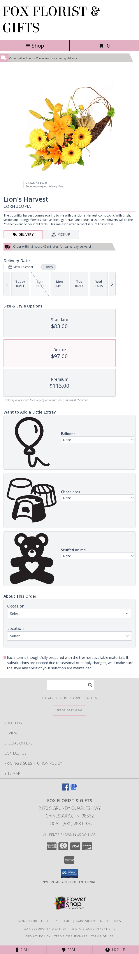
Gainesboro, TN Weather (45, 929)
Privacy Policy (38, 936)
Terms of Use (102, 936)
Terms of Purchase (70, 936)
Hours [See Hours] (116, 950)
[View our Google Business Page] (73, 789)
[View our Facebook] (65, 789)
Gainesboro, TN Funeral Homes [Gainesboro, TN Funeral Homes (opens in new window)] (45, 921)
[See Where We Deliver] (69, 710)
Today (48, 267)
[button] (69, 873)
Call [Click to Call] (23, 950)
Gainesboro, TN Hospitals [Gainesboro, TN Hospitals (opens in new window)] (98, 921)
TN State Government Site (92, 929)
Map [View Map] (69, 950)
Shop (35, 45)
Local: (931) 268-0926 (70, 823)
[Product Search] (70, 685)
